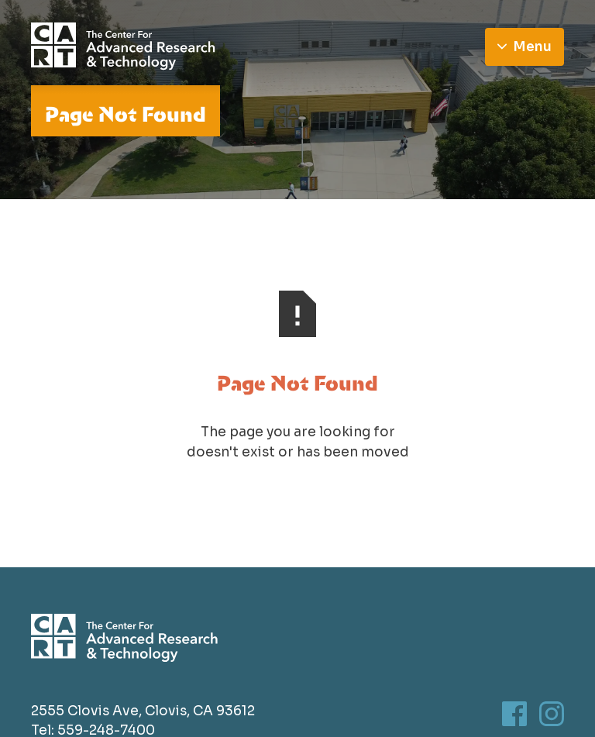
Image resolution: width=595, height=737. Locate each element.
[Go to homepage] (123, 46)
